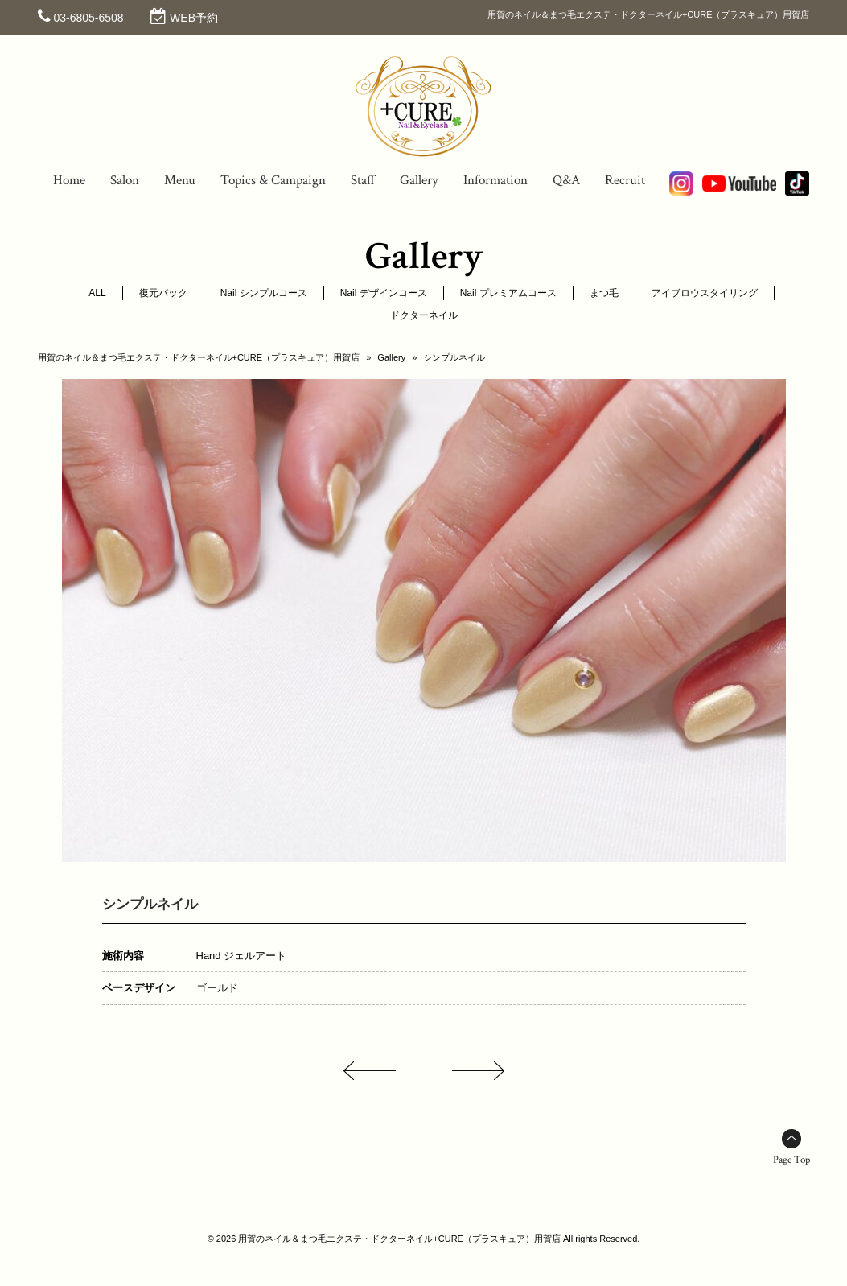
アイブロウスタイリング (705, 293)
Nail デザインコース (383, 293)
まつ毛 (604, 293)
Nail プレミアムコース (508, 293)
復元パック (163, 293)
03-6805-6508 (88, 17)
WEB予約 (194, 17)
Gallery (391, 357)
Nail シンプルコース (263, 293)
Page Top (791, 1160)
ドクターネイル (424, 315)
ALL (96, 293)
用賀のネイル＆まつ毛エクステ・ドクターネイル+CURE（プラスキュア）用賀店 (199, 357)
